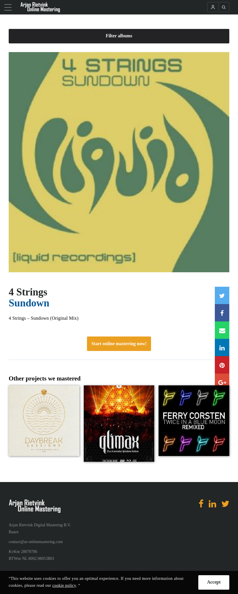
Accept (214, 582)
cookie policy (64, 585)
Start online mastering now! (119, 343)
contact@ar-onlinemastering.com (36, 542)
